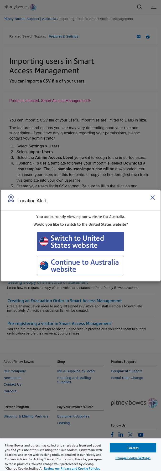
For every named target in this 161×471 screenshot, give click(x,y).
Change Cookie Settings (133, 458)
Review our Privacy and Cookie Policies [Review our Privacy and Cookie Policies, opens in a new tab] (72, 468)
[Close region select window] (152, 197)
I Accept (133, 448)
